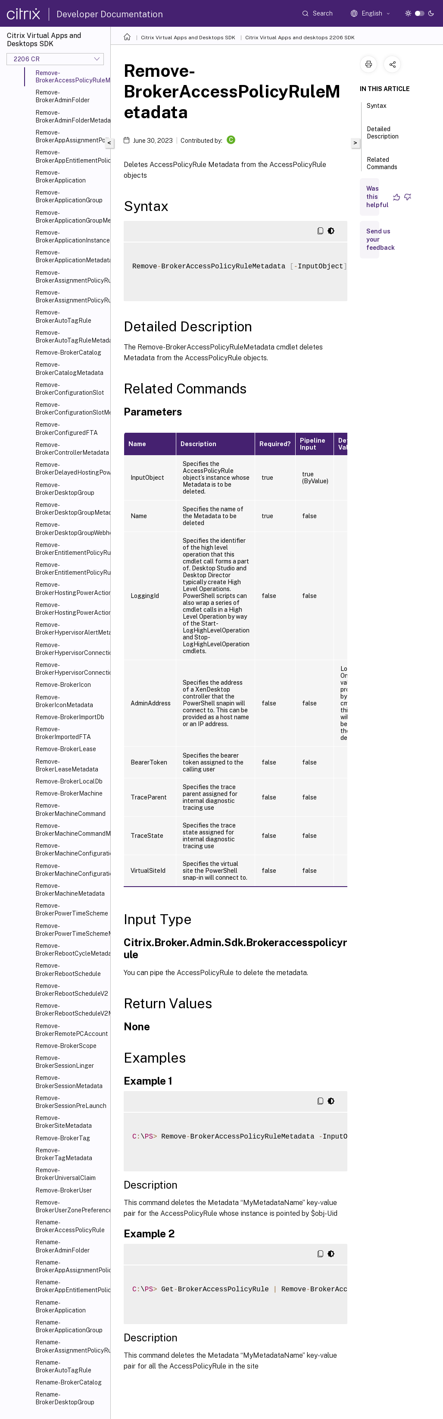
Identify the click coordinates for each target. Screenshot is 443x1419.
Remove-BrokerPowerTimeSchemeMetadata (71, 929)
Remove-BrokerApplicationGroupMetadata (71, 216)
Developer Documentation (109, 14)
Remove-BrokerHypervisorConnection (71, 649)
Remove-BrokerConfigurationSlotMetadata (71, 408)
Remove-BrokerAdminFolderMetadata (71, 116)
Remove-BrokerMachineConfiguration (71, 849)
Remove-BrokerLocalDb (69, 781)
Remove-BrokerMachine (69, 793)
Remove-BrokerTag (62, 1138)
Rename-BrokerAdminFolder (62, 1246)
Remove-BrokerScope (66, 1045)
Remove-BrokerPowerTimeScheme (71, 909)
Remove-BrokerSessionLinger (64, 1061)
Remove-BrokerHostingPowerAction (71, 588)
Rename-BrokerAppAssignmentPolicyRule (71, 1266)
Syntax (377, 109)
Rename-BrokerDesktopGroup (64, 1398)
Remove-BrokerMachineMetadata (70, 889)
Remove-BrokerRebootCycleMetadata (71, 949)
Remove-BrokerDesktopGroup (64, 488)
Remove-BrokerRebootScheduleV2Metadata (71, 1009)
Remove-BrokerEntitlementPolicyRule (71, 548)
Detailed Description (383, 137)
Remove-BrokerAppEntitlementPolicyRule (71, 156)
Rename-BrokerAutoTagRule (63, 1366)
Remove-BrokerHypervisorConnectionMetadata (71, 668)
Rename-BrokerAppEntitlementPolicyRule (71, 1286)
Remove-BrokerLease (65, 749)
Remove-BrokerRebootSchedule (68, 969)
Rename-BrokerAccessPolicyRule (70, 1226)
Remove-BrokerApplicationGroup (69, 196)
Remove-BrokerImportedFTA (63, 733)
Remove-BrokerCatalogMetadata (69, 368)
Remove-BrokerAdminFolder (62, 96)
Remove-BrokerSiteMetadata (63, 1121)
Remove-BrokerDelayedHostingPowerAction (71, 468)
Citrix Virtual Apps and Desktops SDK (188, 38)
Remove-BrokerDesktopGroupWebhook (71, 528)
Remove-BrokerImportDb (69, 717)
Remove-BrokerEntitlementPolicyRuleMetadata (71, 568)
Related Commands (382, 167)
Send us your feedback (380, 239)
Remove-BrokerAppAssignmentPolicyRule (71, 136)
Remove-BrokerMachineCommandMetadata (71, 829)
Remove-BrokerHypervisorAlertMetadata (71, 628)
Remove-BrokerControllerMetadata (71, 448)
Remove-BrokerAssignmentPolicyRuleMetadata (71, 296)
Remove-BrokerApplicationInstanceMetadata (71, 236)
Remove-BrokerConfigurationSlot (69, 388)
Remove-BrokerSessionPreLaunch (70, 1102)
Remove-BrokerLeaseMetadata (66, 765)
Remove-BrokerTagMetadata (63, 1154)
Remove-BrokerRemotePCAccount (71, 1030)
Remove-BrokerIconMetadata (64, 701)
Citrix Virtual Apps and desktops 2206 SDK (300, 38)
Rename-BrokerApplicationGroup (69, 1326)
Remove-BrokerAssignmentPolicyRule (71, 276)
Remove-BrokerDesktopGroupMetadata (71, 508)
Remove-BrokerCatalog (68, 352)
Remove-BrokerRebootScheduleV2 (71, 989)
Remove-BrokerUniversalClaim (65, 1174)
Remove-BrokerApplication (60, 176)
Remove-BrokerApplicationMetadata (71, 256)
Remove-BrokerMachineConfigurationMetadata (71, 869)
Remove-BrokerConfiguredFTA (66, 428)
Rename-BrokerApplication (60, 1306)
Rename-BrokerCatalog (68, 1382)
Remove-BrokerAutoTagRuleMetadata (71, 336)
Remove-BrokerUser (63, 1190)
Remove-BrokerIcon (63, 684)
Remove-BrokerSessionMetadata (69, 1081)
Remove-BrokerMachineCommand (70, 809)
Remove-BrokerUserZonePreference (71, 1206)
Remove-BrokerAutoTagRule (63, 316)
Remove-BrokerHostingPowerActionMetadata (71, 608)
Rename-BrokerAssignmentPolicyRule (71, 1346)
